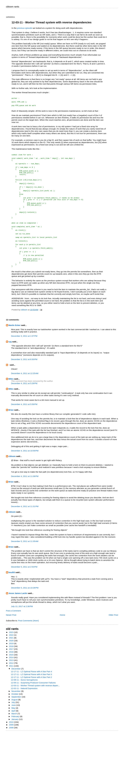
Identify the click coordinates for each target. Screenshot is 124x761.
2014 (11, 685)
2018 (11, 674)
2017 (11, 677)
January (15, 747)
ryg (10, 369)
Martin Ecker (14, 353)
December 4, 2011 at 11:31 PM (24, 534)
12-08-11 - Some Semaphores (24, 707)
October (15, 722)
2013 (11, 688)
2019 (11, 671)
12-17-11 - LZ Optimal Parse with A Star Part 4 (31, 699)
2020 (11, 668)
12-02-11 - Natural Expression (24, 716)
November (16, 719)
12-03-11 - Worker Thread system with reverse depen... (35, 713)
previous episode (25, 28)
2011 (11, 693)
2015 (11, 682)
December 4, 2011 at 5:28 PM (24, 411)
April (13, 738)
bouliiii (12, 600)
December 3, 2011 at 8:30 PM (24, 387)
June (13, 733)
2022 (11, 663)
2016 (11, 679)
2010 (11, 750)
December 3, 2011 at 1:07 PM (24, 364)
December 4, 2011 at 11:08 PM (24, 504)
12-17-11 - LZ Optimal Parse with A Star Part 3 (31, 702)
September (16, 724)
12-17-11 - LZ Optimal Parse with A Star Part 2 (31, 705)
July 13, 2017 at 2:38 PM (22, 634)
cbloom (12, 484)
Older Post (113, 643)
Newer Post (11, 643)
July (13, 730)
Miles (11, 406)
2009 (11, 752)
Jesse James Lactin (18, 621)
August (14, 727)
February (15, 744)
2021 (11, 665)
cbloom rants (12, 6)
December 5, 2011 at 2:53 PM (24, 594)
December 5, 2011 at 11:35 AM (24, 569)
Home (62, 643)
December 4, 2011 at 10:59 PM (24, 478)
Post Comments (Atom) (28, 648)
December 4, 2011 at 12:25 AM (24, 401)
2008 (11, 755)
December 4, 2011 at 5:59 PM (24, 432)
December (16, 696)
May (13, 736)
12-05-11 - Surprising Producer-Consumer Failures (33, 710)
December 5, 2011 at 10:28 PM (24, 615)
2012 (11, 691)
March (14, 741)
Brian (11, 438)
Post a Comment (13, 638)
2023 (11, 660)
